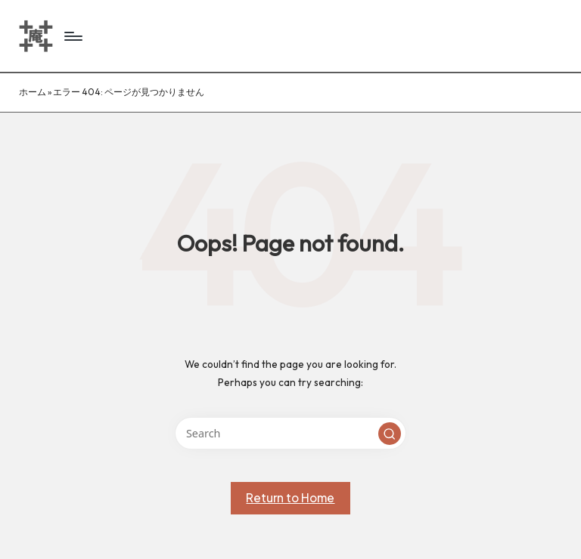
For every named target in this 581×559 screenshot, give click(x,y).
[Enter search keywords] (290, 433)
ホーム (32, 91)
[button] (389, 433)
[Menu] (72, 36)
